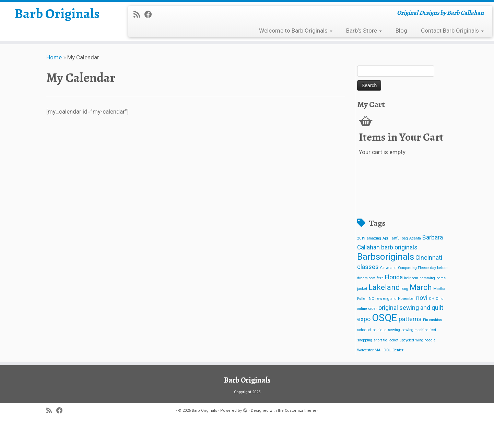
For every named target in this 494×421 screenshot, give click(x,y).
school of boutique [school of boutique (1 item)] (372, 330)
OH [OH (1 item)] (431, 298)
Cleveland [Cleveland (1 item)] (388, 268)
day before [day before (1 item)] (439, 268)
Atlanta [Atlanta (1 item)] (415, 238)
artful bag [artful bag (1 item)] (400, 238)
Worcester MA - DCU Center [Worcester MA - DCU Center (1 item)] (380, 350)
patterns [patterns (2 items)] (410, 319)
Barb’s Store (364, 30)
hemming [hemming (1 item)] (427, 278)
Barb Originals (57, 13)
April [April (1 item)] (386, 238)
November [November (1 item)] (406, 298)
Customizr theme (300, 410)
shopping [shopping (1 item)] (364, 340)
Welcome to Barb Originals (295, 30)
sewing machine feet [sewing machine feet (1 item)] (418, 330)
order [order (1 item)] (372, 308)
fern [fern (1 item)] (380, 278)
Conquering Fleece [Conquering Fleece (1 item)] (413, 268)
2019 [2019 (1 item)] (361, 238)
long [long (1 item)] (404, 288)
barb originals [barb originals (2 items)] (399, 247)
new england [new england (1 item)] (386, 298)
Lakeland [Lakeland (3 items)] (384, 287)
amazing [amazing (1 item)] (374, 238)
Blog (401, 30)
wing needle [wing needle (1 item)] (425, 340)
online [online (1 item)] (362, 308)
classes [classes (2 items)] (368, 267)
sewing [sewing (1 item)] (394, 330)
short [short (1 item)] (378, 340)
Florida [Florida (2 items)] (394, 277)
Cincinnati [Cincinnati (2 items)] (428, 257)
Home (54, 57)
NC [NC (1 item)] (371, 298)
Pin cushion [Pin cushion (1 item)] (432, 320)
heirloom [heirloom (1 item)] (411, 278)
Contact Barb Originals (452, 30)
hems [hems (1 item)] (441, 278)
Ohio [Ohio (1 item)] (439, 298)
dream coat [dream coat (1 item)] (366, 278)
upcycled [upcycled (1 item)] (407, 340)
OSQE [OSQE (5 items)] (384, 318)
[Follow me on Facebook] (150, 14)
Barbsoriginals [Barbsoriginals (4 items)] (385, 257)
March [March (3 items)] (421, 287)
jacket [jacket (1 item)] (362, 288)
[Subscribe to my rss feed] (138, 14)
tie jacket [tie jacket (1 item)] (390, 340)
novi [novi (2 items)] (421, 297)
